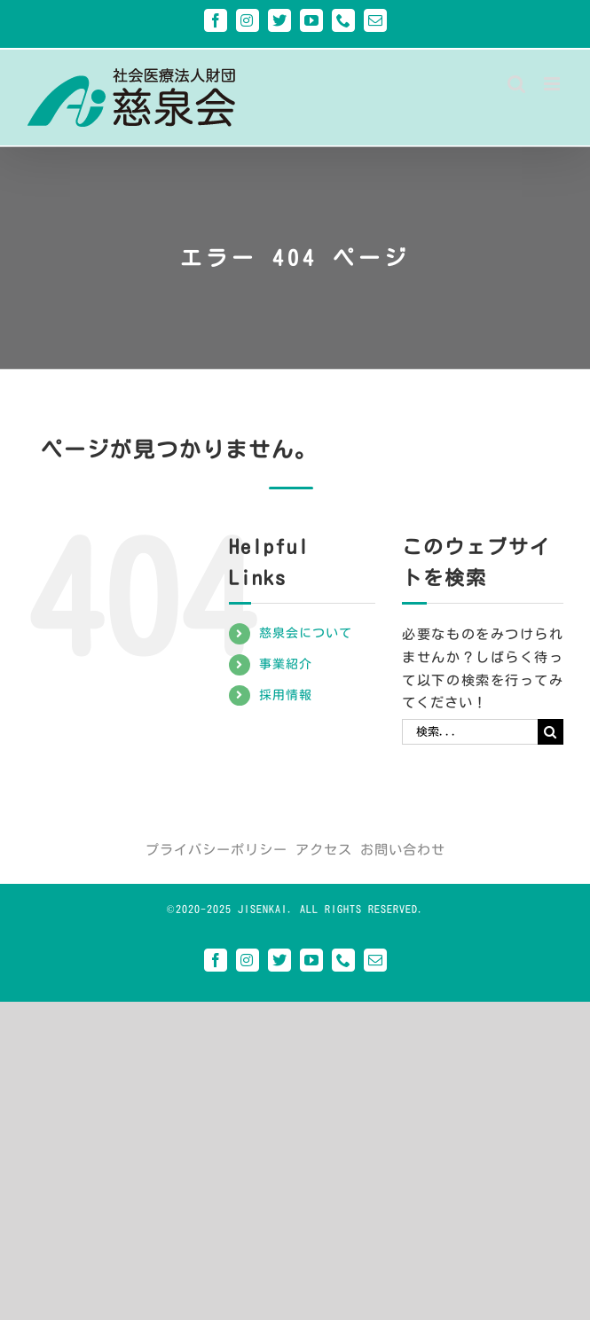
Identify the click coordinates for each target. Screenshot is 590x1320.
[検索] (550, 732)
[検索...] (470, 732)
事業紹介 (285, 664)
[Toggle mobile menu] (553, 83)
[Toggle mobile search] (516, 83)
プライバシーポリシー (216, 849)
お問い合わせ (402, 849)
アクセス (323, 849)
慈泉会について (305, 633)
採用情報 (285, 695)
